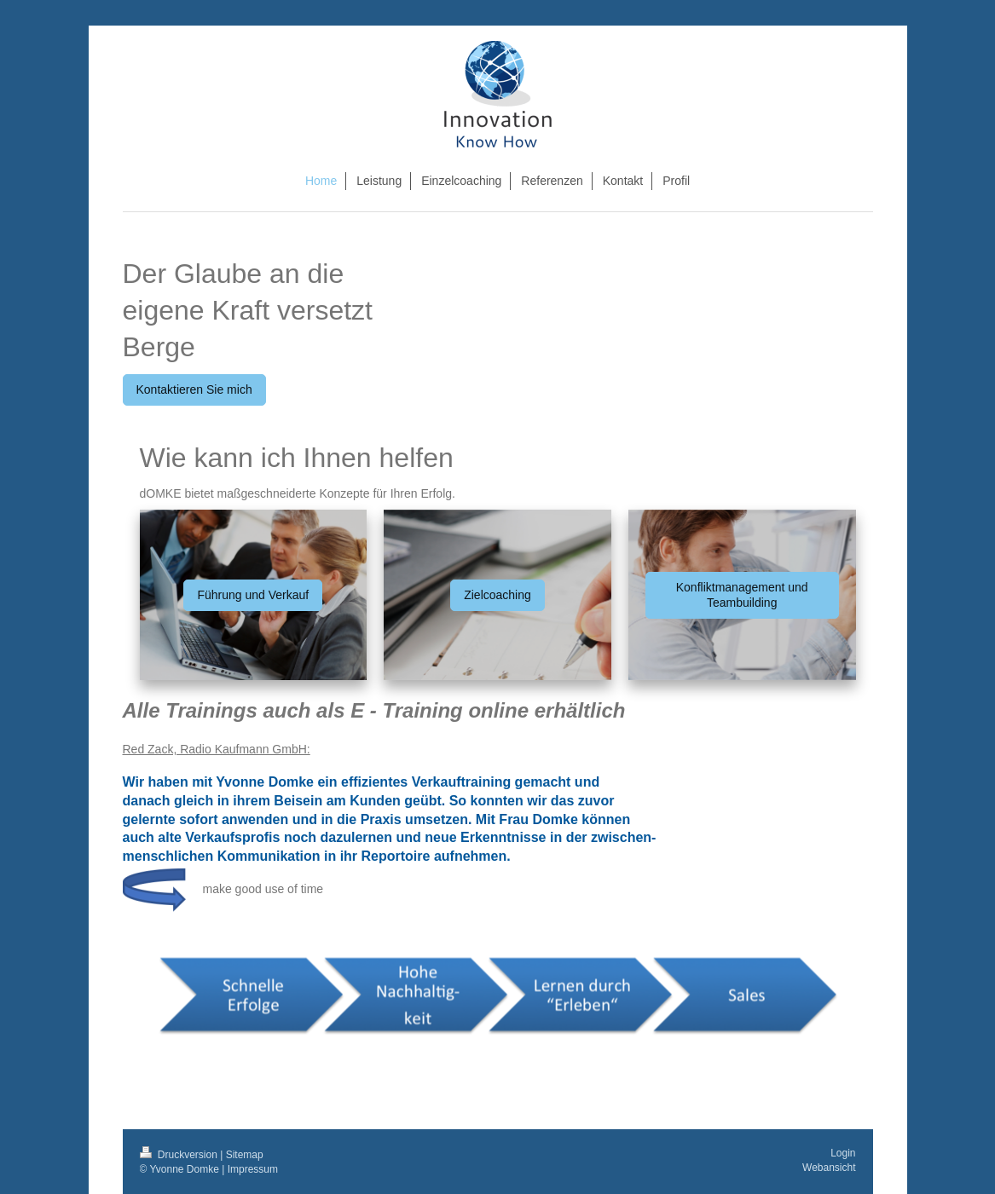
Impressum (253, 1169)
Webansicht (828, 1168)
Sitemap (244, 1155)
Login (842, 1153)
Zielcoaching (497, 595)
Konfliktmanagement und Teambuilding (742, 595)
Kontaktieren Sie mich (194, 389)
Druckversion (180, 1155)
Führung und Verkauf (253, 595)
